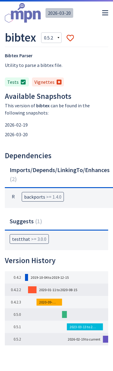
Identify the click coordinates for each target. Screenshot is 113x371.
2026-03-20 (59, 13)
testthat (29, 239)
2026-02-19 (16, 125)
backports (42, 197)
